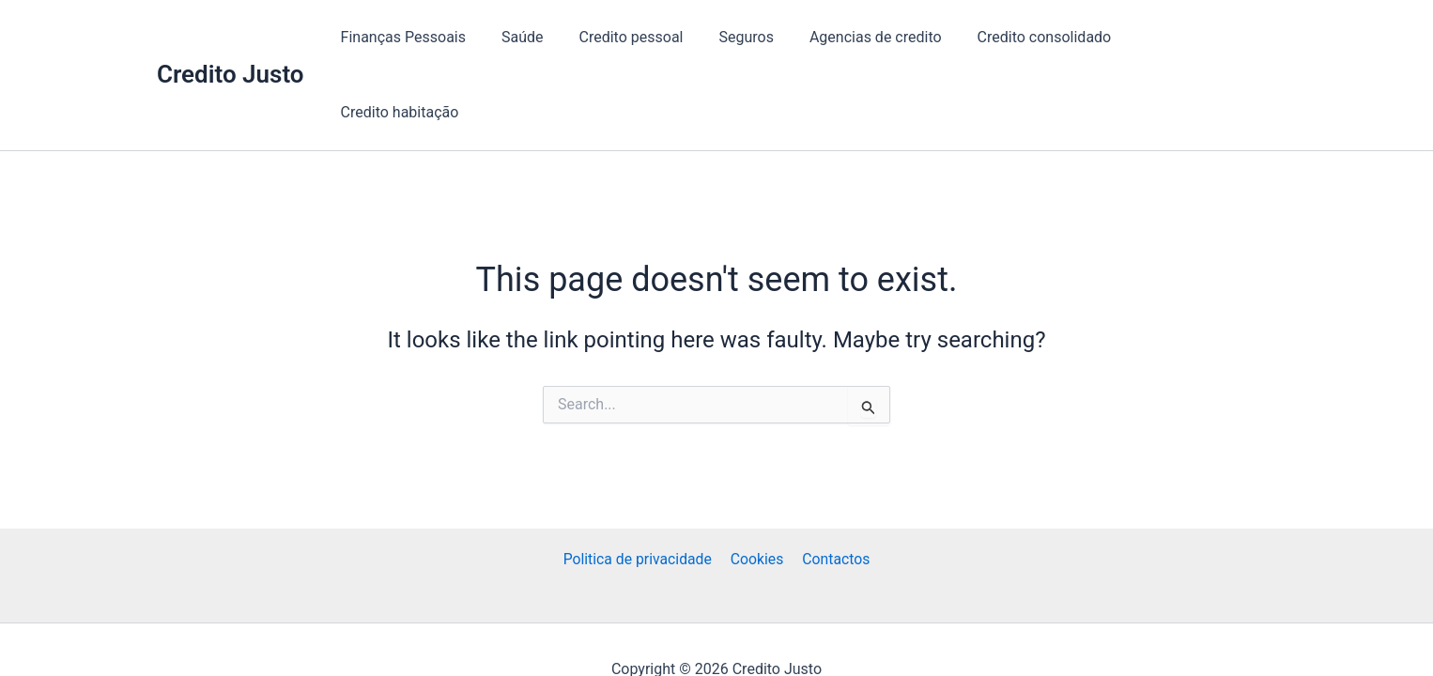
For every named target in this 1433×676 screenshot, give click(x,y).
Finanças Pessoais (433, 37)
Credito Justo (230, 37)
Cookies (757, 518)
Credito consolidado (1046, 37)
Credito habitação (1202, 37)
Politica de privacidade (640, 518)
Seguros (759, 37)
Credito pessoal (649, 37)
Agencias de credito (883, 37)
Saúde (547, 37)
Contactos (833, 518)
